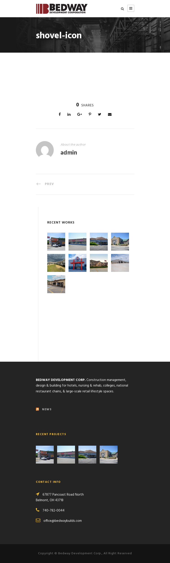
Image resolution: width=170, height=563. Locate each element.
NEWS (47, 409)
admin (68, 153)
